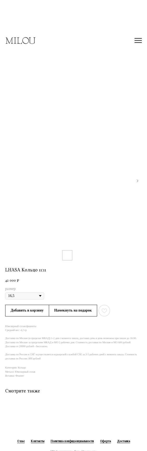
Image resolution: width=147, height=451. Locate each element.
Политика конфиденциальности (72, 441)
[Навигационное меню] (138, 40)
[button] (73, 310)
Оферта (105, 441)
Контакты (37, 441)
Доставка (123, 441)
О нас (21, 441)
